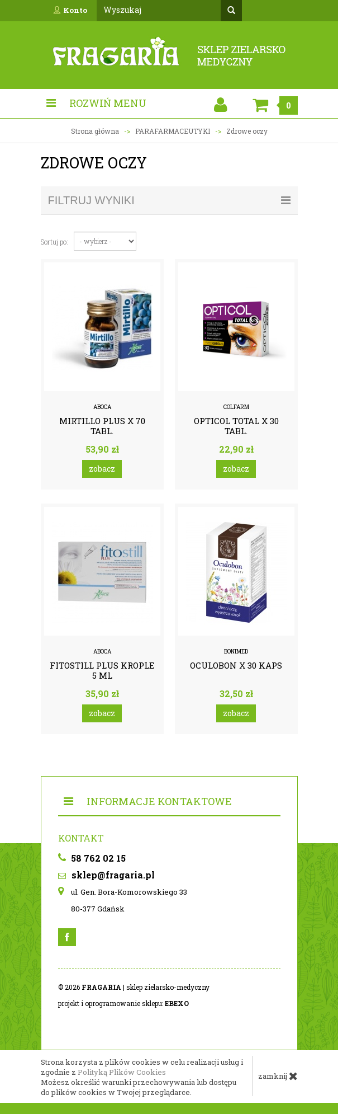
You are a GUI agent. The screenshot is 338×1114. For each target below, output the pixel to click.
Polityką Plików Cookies (122, 1072)
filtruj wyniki (169, 200)
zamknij (278, 1076)
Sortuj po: (54, 241)
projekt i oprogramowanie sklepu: (123, 1003)
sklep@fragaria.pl (106, 875)
